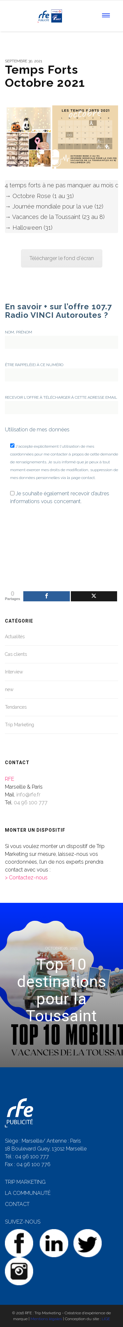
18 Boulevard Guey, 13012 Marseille (46, 1149)
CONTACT (17, 1204)
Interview (14, 671)
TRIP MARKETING (25, 1182)
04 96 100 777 (31, 802)
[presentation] (32, 537)
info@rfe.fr (28, 795)
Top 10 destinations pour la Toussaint (61, 990)
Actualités (15, 636)
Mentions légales (46, 1319)
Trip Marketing (19, 724)
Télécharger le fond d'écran (62, 258)
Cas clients (16, 654)
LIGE (106, 1319)
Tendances (16, 707)
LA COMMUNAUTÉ (28, 1193)
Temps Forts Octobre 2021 (45, 76)
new (9, 689)
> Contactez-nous (26, 877)
